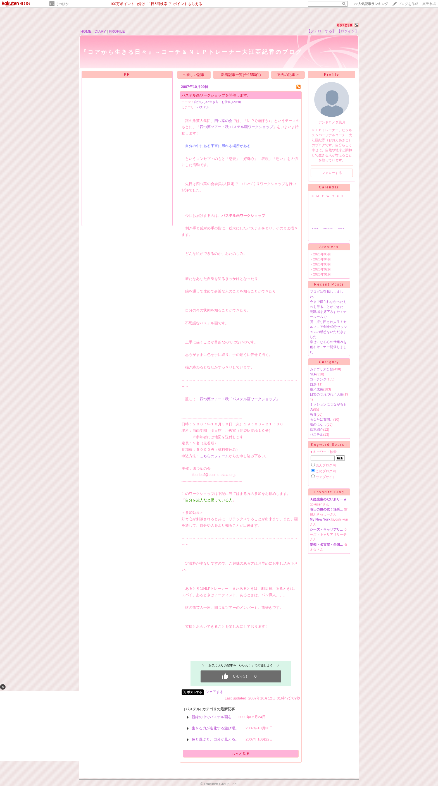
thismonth (328, 228)
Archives (329, 247)
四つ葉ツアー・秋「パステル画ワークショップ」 (240, 399)
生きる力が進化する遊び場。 (215, 728)
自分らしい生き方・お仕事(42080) (217, 102)
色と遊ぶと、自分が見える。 (215, 739)
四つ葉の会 (223, 121)
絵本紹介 (316, 430)
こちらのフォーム (214, 456)
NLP (313, 374)
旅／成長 (316, 389)
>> (371, 4)
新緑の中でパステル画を (212, 717)
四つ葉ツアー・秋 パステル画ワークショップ (236, 127)
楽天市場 (429, 4)
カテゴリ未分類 (321, 369)
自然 (313, 384)
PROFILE (117, 31)
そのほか (62, 4)
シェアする (214, 692)
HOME (86, 31)
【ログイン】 (348, 31)
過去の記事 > (288, 75)
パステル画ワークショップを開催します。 (216, 95)
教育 (313, 414)
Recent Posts (329, 284)
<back (315, 228)
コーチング (318, 379)
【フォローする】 (321, 31)
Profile (331, 74)
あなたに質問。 (321, 419)
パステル (203, 107)
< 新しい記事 (194, 75)
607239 (345, 25)
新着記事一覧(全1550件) (241, 75)
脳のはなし (318, 424)
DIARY (100, 31)
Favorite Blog (329, 492)
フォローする (332, 173)
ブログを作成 (408, 4)
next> (341, 228)
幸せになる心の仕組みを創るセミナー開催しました (328, 347)
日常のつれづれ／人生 (326, 394)
